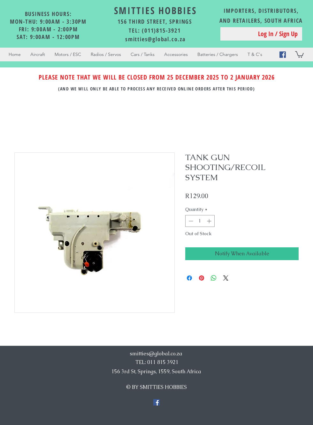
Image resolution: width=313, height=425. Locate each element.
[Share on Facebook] (189, 278)
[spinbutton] (200, 221)
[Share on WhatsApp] (214, 278)
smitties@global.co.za (155, 39)
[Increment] (210, 221)
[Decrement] (190, 221)
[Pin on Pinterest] (201, 278)
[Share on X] (226, 278)
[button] (299, 54)
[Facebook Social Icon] (282, 54)
